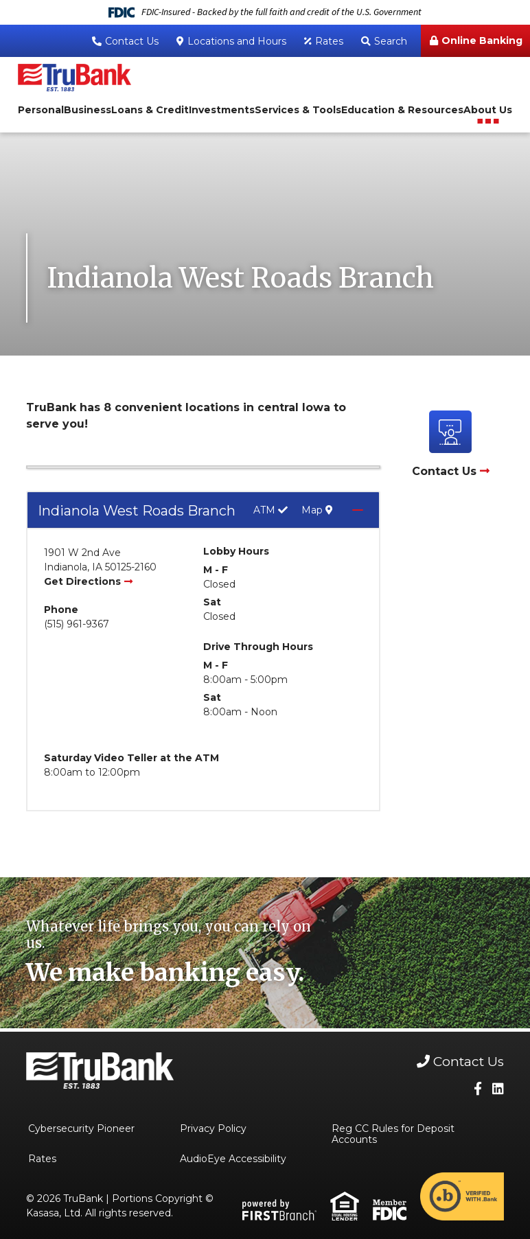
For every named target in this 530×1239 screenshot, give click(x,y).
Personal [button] (41, 110)
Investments (222, 110)
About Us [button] (487, 110)
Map (317, 510)
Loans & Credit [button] (150, 110)
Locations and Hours (236, 41)
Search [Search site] (390, 41)
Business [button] (87, 110)
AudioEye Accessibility (233, 1159)
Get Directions (82, 581)
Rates (329, 41)
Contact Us (132, 41)
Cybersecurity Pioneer (81, 1128)
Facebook (478, 1088)
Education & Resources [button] (402, 110)
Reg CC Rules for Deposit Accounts (393, 1134)
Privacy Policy (213, 1128)
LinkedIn (498, 1088)
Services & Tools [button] (298, 110)
